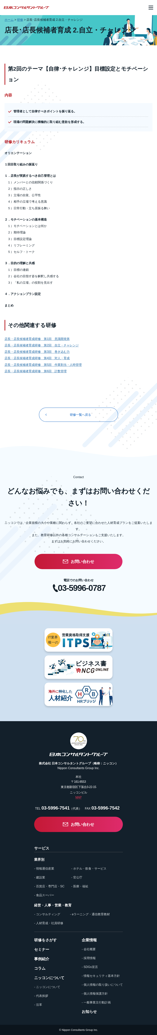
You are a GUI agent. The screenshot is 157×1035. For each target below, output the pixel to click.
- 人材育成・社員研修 (48, 923)
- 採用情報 (89, 958)
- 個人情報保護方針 (95, 993)
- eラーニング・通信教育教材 (90, 914)
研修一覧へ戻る (80, 414)
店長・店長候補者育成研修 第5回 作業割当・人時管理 (43, 364)
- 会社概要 (89, 949)
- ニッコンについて (47, 987)
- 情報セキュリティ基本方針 (101, 975)
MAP (78, 797)
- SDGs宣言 (90, 967)
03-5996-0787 (81, 588)
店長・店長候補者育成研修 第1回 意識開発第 (37, 338)
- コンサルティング (47, 914)
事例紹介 (41, 959)
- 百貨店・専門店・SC (49, 886)
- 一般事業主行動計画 (96, 1002)
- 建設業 (39, 877)
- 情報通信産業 (44, 868)
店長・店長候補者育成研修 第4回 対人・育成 (37, 358)
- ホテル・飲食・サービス (88, 868)
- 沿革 (38, 1004)
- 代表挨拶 (41, 995)
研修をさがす (45, 940)
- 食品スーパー (44, 895)
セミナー (41, 949)
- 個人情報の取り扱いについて (102, 984)
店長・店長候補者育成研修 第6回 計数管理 (36, 371)
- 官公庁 (76, 877)
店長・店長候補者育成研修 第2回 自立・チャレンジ (42, 345)
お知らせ (89, 1011)
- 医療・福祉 (79, 886)
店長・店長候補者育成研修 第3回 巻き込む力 (37, 351)
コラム (39, 968)
